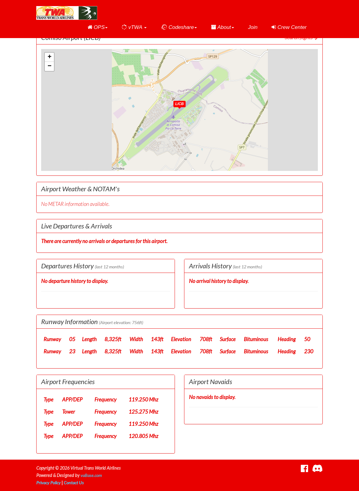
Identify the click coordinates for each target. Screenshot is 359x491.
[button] (97, 27)
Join (253, 27)
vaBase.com (91, 475)
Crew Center (289, 27)
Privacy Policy (48, 482)
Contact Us (74, 482)
